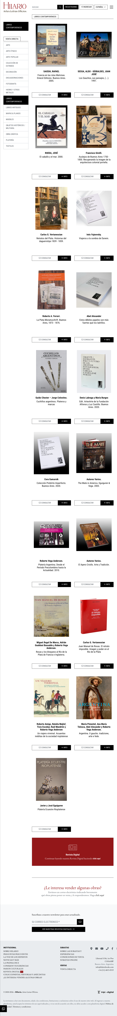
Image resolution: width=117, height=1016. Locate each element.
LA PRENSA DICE (11, 963)
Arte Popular (12, 57)
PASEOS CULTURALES (13, 968)
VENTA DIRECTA (68, 969)
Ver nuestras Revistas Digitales (58, 929)
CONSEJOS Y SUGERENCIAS (15, 966)
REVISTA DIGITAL (13, 971)
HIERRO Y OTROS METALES (12, 91)
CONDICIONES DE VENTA (72, 957)
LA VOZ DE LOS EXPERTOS (15, 957)
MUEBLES (10, 119)
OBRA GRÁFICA (12, 134)
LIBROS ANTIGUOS (13, 107)
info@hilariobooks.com (105, 967)
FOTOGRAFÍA (11, 84)
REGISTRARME (71, 7)
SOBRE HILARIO (10, 951)
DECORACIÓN (11, 72)
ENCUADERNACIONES (14, 78)
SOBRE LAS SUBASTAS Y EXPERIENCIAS (70, 952)
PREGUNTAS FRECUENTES (15, 954)
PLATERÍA (10, 140)
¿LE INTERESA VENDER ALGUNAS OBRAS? (22, 977)
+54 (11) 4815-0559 (106, 970)
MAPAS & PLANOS (13, 113)
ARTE (8, 45)
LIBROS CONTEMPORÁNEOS (45, 17)
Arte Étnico (11, 51)
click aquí (97, 859)
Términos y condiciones (22, 1006)
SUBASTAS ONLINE (69, 960)
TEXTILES (10, 146)
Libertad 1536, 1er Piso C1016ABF (105, 960)
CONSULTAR (45, 95)
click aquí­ (99, 895)
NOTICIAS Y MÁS (11, 960)
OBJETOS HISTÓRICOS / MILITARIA (15, 127)
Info (64, 95)
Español (101, 7)
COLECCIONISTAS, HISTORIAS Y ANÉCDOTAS (24, 974)
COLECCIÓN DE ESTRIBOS (12, 64)
